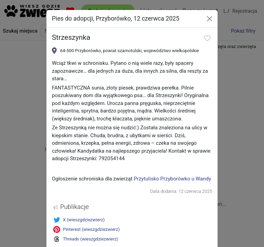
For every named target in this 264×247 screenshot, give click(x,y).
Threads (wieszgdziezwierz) (85, 239)
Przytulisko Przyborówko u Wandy (172, 179)
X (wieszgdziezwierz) (79, 219)
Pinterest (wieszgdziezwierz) (86, 229)
